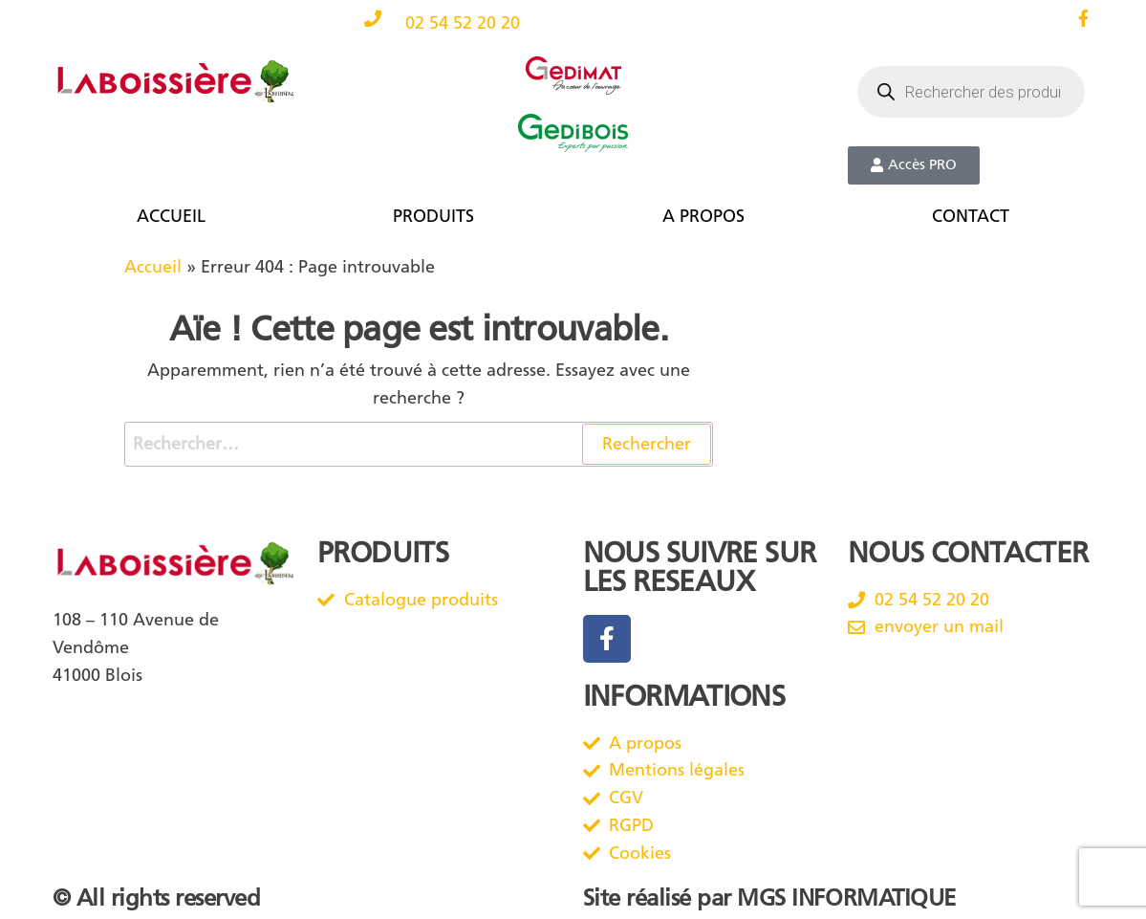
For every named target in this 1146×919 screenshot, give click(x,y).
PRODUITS (433, 216)
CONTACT (970, 216)
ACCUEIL (171, 216)
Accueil (153, 266)
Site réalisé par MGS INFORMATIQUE (769, 898)
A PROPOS (703, 216)
